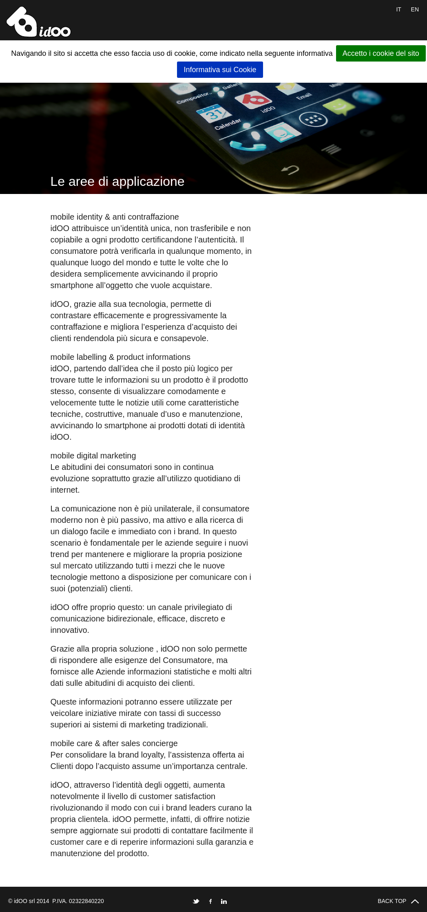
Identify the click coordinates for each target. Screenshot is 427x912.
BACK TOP (398, 901)
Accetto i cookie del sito (381, 53)
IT (398, 9)
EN (415, 9)
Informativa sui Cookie (220, 70)
